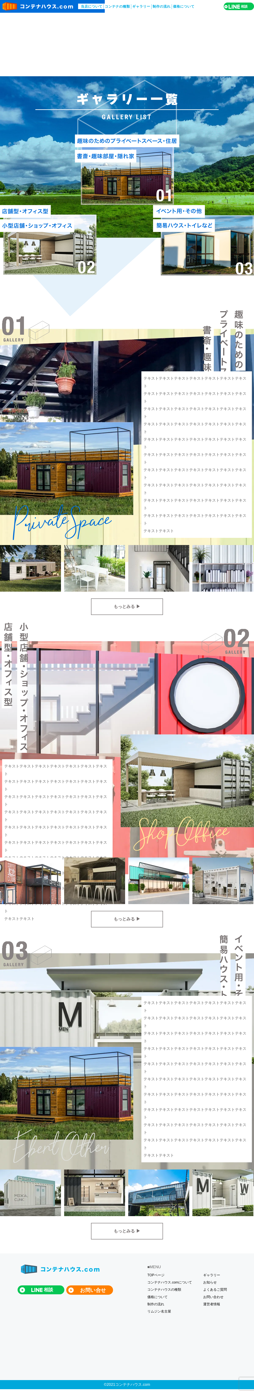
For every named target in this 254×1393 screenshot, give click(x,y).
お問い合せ (93, 1290)
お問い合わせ (213, 1297)
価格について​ (184, 6)
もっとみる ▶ (127, 606)
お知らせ (210, 1282)
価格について (157, 1297)
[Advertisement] (127, 44)
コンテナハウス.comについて (169, 1282)
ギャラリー (141, 6)
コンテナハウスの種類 (164, 1289)
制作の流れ (162, 6)
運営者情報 (211, 1304)
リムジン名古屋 (159, 1311)
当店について (91, 6)
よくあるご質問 (215, 1289)
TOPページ (155, 1275)
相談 (238, 7)
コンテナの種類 (117, 6)
